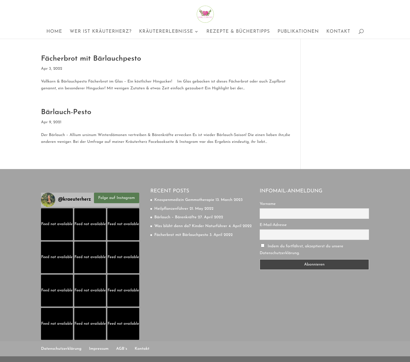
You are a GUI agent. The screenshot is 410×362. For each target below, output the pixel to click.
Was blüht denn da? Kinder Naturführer (190, 226)
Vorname (268, 204)
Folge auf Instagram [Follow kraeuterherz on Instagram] (116, 198)
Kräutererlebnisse (166, 32)
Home (54, 32)
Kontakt (338, 32)
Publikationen (298, 32)
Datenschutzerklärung (61, 349)
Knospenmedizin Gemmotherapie (184, 200)
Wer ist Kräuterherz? (101, 32)
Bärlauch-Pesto (66, 112)
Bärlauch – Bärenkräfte (175, 217)
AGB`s (121, 349)
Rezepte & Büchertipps (238, 32)
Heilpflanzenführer (171, 209)
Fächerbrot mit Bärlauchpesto (91, 59)
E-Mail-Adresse (273, 225)
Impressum (99, 349)
